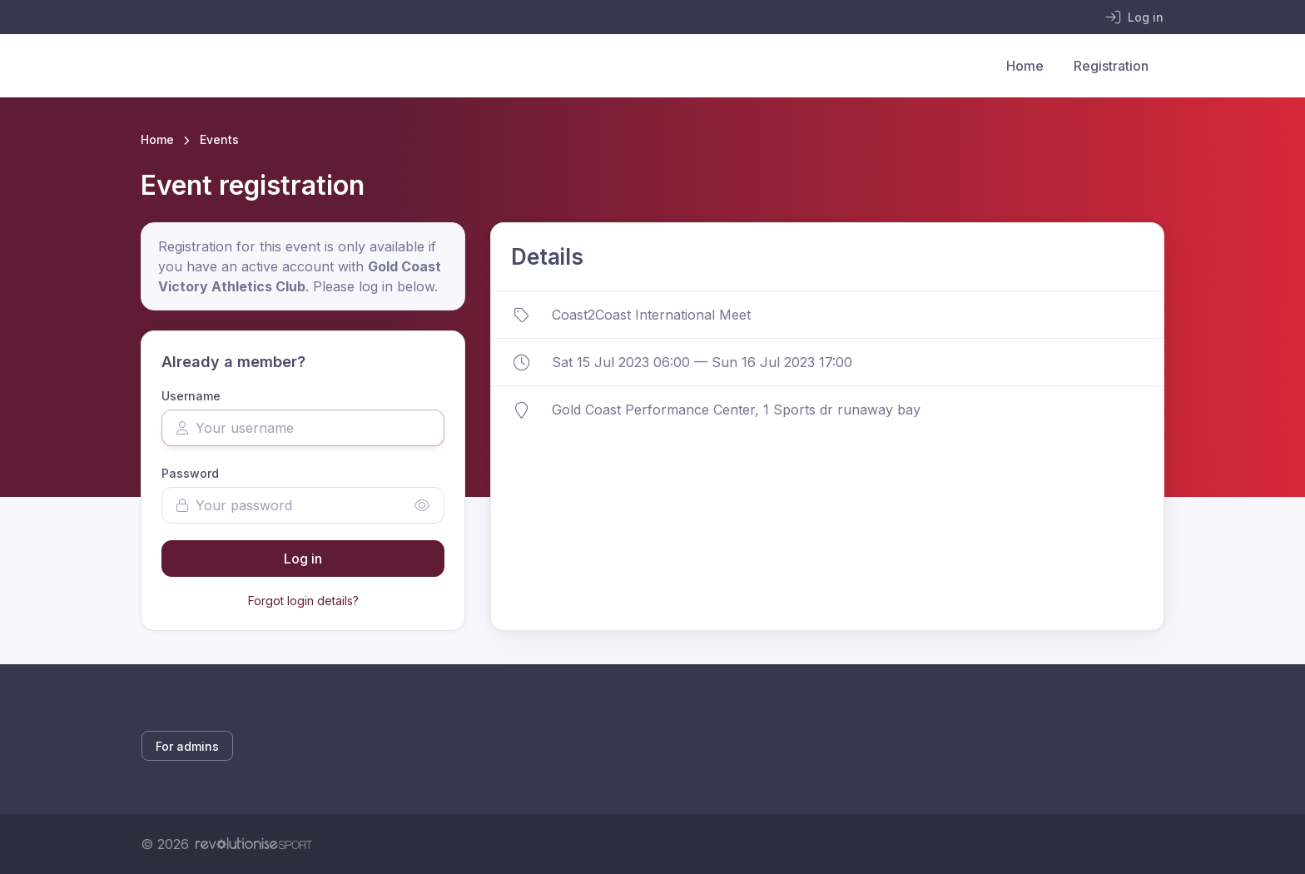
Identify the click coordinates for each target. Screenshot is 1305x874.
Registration (1111, 65)
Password (190, 473)
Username (191, 396)
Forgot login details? (303, 600)
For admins (187, 746)
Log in (303, 558)
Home (1025, 65)
